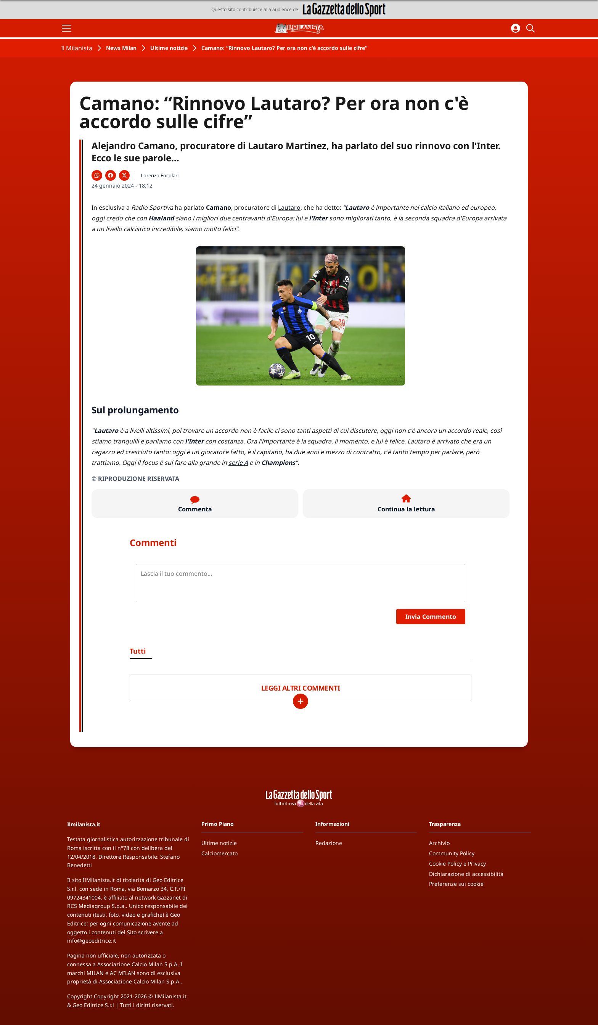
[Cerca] (531, 28)
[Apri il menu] (66, 28)
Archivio (439, 843)
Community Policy (451, 853)
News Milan (121, 47)
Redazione (328, 843)
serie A (238, 462)
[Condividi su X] (124, 175)
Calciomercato (219, 853)
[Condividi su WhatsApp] (97, 175)
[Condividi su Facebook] (110, 175)
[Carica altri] (300, 701)
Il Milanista (76, 48)
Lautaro (289, 207)
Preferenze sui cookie (456, 883)
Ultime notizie (169, 47)
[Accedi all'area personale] (515, 28)
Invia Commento (430, 616)
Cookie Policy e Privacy (457, 863)
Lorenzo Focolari (159, 175)
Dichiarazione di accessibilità (466, 873)
